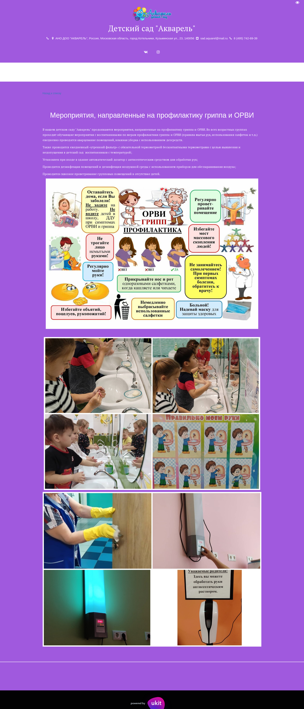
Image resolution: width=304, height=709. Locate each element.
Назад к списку (51, 93)
